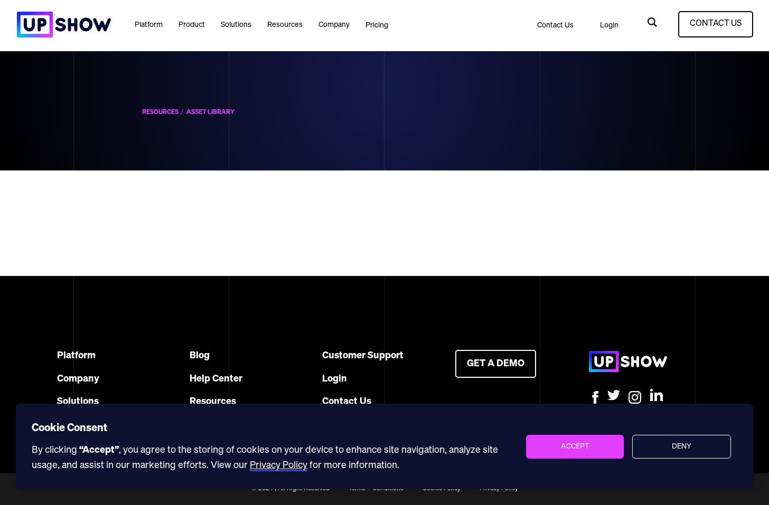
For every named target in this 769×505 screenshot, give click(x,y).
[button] (149, 24)
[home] (63, 25)
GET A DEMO (495, 363)
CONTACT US (716, 24)
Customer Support (363, 355)
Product (192, 24)
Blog (200, 355)
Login (609, 25)
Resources (285, 24)
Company (334, 24)
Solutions (236, 24)
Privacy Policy (278, 465)
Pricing (376, 25)
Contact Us (555, 25)
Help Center (216, 379)
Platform (149, 24)
